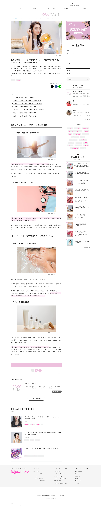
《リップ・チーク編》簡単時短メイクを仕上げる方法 (28, 110)
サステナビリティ (33, 506)
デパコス (70, 145)
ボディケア (70, 60)
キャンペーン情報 (50, 8)
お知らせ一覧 (57, 471)
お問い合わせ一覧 (23, 506)
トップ (19, 8)
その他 (68, 73)
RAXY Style (35, 8)
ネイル (68, 67)
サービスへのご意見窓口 (60, 478)
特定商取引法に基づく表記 (60, 483)
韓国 (70, 134)
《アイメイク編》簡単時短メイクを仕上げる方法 (27, 106)
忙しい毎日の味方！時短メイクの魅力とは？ (26, 97)
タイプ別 (83, 148)
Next (59, 373)
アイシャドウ (40, 455)
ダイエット (78, 145)
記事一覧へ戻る (36, 399)
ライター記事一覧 (56, 391)
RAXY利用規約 (57, 480)
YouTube (77, 483)
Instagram (77, 476)
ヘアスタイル (73, 139)
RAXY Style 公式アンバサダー (30, 455)
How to (13, 80)
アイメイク (17, 78)
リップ (82, 137)
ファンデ (86, 145)
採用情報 (62, 495)
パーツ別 (37, 440)
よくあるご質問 (82, 8)
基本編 (32, 440)
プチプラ (71, 142)
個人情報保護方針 (46, 495)
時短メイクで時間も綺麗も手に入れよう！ (25, 116)
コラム (68, 70)
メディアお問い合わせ (59, 473)
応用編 (18, 80)
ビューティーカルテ (38, 478)
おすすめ (32, 424)
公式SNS (65, 8)
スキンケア (70, 50)
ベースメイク (70, 53)
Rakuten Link (78, 480)
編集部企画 (85, 128)
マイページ (36, 476)
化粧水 (85, 142)
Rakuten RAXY (18, 3)
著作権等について (55, 495)
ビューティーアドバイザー (39, 480)
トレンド (85, 134)
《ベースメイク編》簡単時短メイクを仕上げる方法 (27, 103)
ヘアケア (69, 63)
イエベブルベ (83, 139)
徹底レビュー (75, 137)
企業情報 (39, 495)
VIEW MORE (86, 119)
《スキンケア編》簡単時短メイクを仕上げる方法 (27, 100)
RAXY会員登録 (78, 471)
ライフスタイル (74, 148)
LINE (76, 478)
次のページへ (36, 365)
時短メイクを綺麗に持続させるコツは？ (24, 113)
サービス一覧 (14, 506)
